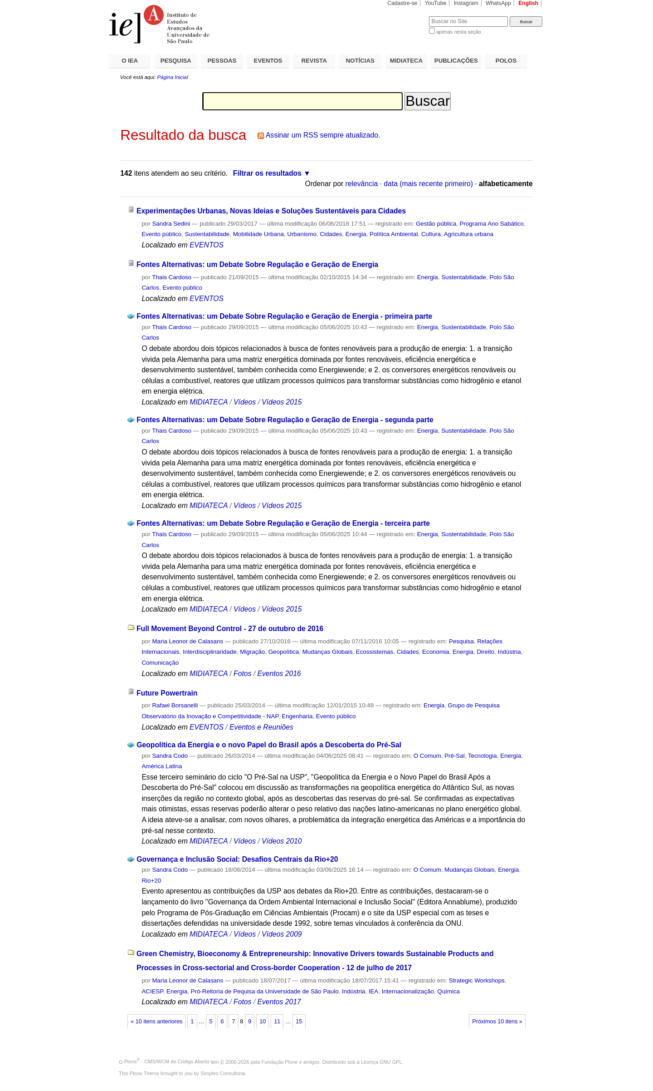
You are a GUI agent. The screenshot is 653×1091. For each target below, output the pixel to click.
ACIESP (152, 991)
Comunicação (160, 662)
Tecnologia (482, 755)
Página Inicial (172, 77)
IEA (374, 991)
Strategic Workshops (477, 980)
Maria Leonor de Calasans (187, 641)
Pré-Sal (454, 755)
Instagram (466, 3)
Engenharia (297, 716)
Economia (435, 651)
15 (299, 1021)
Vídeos (245, 402)
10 (262, 1021)
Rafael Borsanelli (175, 705)
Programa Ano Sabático (492, 223)
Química (448, 991)
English (528, 3)
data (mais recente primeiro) (428, 184)
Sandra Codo (170, 755)
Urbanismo (302, 234)
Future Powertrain (167, 693)
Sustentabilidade (207, 234)
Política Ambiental (394, 234)
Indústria (509, 651)
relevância (362, 184)
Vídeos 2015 (282, 402)
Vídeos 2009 (282, 934)
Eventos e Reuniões (261, 727)
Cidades (331, 234)
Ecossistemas (374, 651)
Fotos (242, 673)
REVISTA (314, 60)
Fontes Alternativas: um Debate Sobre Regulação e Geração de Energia (257, 264)
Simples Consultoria (222, 1073)
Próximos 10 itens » (497, 1021)
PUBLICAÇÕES (456, 60)
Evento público (161, 234)
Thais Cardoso (171, 277)
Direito (485, 651)
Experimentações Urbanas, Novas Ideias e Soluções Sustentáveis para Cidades (271, 211)
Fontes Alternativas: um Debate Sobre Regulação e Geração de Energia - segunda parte (285, 420)
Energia (356, 234)
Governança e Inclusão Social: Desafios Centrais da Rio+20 (237, 859)
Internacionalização (408, 991)
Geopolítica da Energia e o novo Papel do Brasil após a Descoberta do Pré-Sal (268, 745)
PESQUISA (176, 60)
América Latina (161, 766)
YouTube (436, 3)
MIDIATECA (406, 60)
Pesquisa (461, 641)
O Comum (427, 755)
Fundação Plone (280, 1061)
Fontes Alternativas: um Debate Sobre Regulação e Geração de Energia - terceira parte (283, 523)
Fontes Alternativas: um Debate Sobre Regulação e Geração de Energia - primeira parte (284, 316)
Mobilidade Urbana (258, 234)
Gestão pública (436, 223)
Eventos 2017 (279, 1002)
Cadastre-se (402, 3)
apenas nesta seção (458, 32)
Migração (252, 651)
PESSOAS (222, 60)
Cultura (431, 234)
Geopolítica (283, 651)
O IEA (130, 60)
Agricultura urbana (468, 234)
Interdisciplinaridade (210, 651)
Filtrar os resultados (267, 173)
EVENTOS (268, 60)
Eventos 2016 (279, 673)
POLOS (506, 60)
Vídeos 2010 (282, 841)
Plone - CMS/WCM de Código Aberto (167, 1061)
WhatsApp (498, 3)
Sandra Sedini (171, 223)
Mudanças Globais (327, 651)
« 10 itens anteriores (156, 1021)
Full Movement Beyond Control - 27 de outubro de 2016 (229, 628)
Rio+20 (151, 880)
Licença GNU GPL (381, 1061)
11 (277, 1021)
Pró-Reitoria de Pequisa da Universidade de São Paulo (265, 991)
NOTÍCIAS (360, 60)
